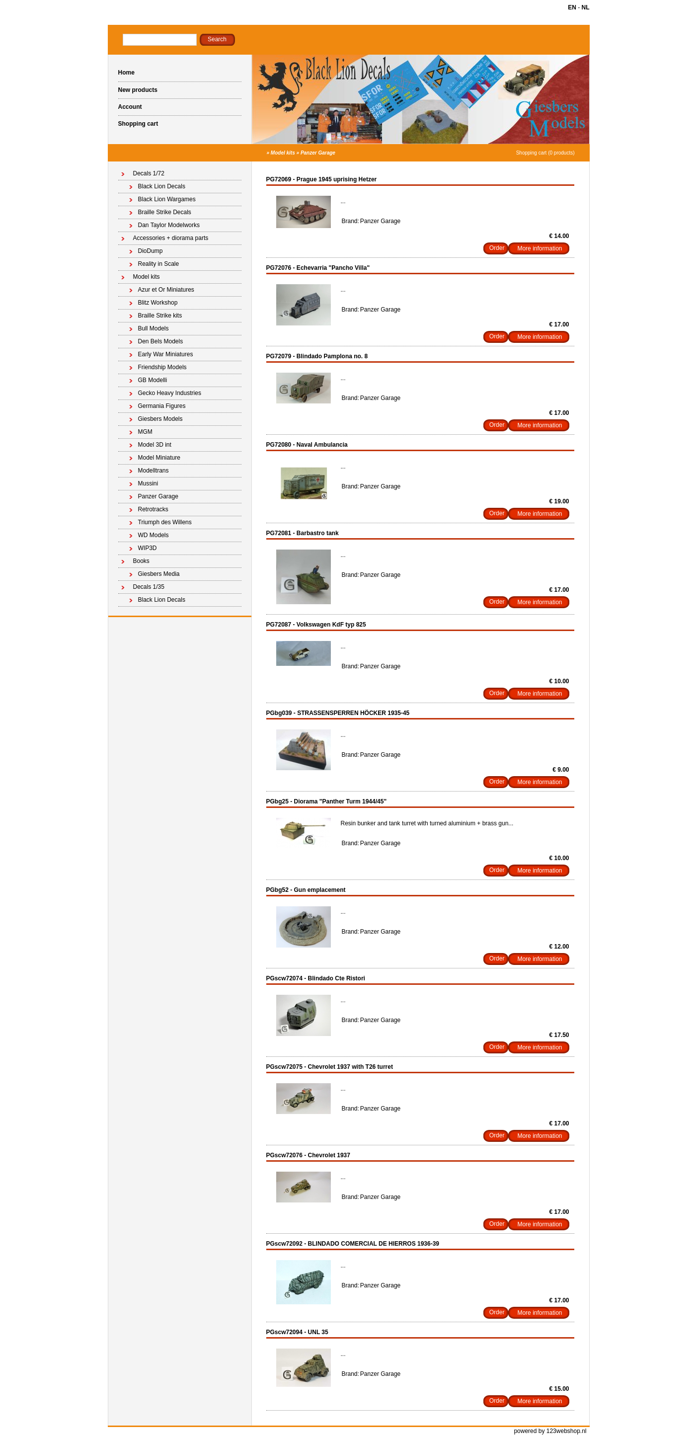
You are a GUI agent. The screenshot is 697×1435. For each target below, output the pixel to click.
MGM (145, 431)
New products (137, 89)
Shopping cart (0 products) (545, 153)
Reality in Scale (158, 263)
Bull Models (153, 328)
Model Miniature (159, 457)
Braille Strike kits (160, 315)
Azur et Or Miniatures (166, 289)
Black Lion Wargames (167, 199)
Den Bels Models (160, 341)
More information (539, 248)
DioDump (150, 250)
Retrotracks (153, 509)
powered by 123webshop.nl (550, 1431)
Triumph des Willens (165, 522)
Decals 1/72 (148, 173)
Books (141, 561)
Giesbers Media (159, 573)
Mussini (148, 483)
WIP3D (147, 548)
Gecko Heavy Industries (169, 393)
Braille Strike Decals (164, 212)
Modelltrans (153, 470)
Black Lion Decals (161, 186)
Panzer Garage (318, 153)
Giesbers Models (160, 418)
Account (130, 106)
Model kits (283, 153)
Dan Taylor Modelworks (169, 225)
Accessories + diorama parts (171, 238)
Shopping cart (138, 123)
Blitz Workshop (158, 302)
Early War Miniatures (165, 354)
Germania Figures (162, 405)
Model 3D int (154, 444)
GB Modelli (152, 380)
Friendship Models (162, 367)
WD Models (153, 535)
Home (126, 72)
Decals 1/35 (148, 586)
